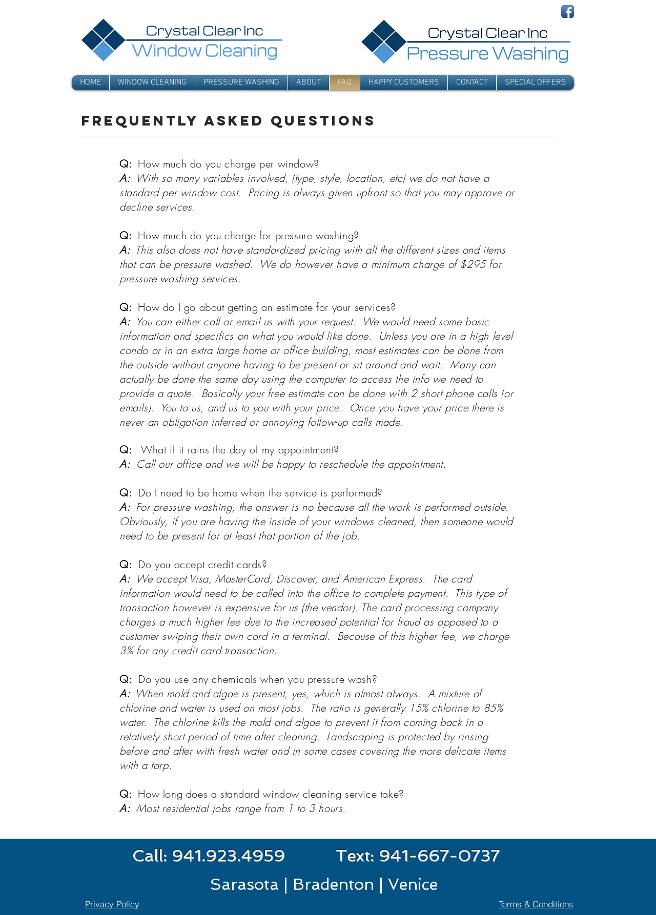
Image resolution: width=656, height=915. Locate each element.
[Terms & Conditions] (536, 904)
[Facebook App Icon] (567, 11)
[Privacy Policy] (112, 904)
